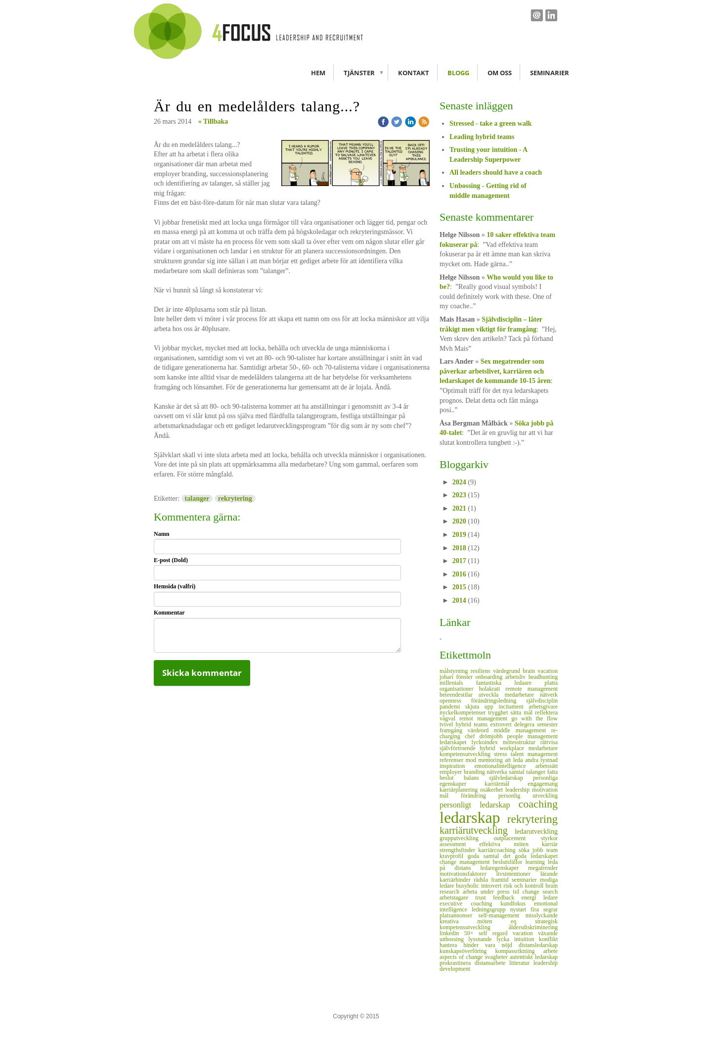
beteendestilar (459, 694)
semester (547, 724)
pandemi (452, 706)
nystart (520, 909)
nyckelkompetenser (464, 712)
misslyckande (542, 915)
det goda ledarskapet (530, 856)
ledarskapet (456, 742)
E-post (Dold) (171, 560)
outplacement (517, 838)
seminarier (526, 879)
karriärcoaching (498, 850)
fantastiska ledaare (510, 682)
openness (455, 700)
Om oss (500, 72)
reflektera (546, 712)
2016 (459, 574)
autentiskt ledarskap (534, 956)
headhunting (543, 676)
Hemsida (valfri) (174, 586)
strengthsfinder (459, 850)
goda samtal (485, 856)
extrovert (502, 724)
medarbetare (543, 748)
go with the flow (534, 718)
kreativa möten (475, 921)
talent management (534, 754)
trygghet (499, 712)
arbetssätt (546, 765)
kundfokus (517, 903)
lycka (505, 939)
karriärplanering (460, 789)
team (552, 850)
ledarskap (473, 817)
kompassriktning (519, 951)
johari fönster (458, 676)
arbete (550, 951)
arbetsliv (517, 676)
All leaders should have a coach (495, 172)
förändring (479, 795)
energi (532, 897)
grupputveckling (467, 838)
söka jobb (532, 850)
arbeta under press (488, 891)
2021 (459, 508)
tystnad (549, 760)
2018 (459, 548)
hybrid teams (473, 724)
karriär (550, 844)
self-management (502, 915)
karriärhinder (457, 879)
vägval (449, 718)
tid (517, 891)
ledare (550, 897)
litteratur (521, 962)
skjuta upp (482, 706)
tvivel (448, 724)
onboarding (490, 676)
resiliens (482, 670)
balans (476, 777)
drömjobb (493, 736)
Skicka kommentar (202, 672)
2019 (459, 534)
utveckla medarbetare (509, 694)
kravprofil (454, 856)
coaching (538, 804)
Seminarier (549, 72)
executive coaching (470, 903)
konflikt (548, 939)
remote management (531, 688)
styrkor (549, 838)
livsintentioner (518, 873)
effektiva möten (510, 844)
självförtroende (460, 748)
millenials (458, 682)
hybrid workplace (504, 748)
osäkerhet (492, 789)
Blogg (458, 72)
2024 (459, 482)
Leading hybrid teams (481, 137)
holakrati (492, 688)
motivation (545, 789)
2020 (459, 521)
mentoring (491, 760)
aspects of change (462, 956)
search (550, 891)
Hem (318, 72)
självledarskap (511, 777)
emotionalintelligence (505, 765)
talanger (197, 498)
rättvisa (549, 742)
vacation (525, 933)
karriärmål (506, 783)
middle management (522, 730)
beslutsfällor (509, 861)
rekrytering (235, 498)
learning (536, 861)
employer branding (463, 771)
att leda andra (522, 760)
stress (502, 754)
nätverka (498, 771)
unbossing (454, 939)
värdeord (481, 730)
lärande (549, 873)
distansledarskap (538, 945)
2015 (459, 587)
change (533, 891)
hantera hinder (462, 945)
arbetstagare (457, 897)
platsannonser (459, 915)
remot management (485, 718)
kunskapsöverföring (467, 951)
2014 (459, 600)
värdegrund (508, 670)
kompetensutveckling (467, 754)
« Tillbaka (213, 121)
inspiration (457, 765)
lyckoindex (487, 742)
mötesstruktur (521, 742)
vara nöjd (502, 945)
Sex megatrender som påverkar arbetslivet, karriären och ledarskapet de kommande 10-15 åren (495, 371)
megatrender (543, 867)
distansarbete (492, 962)
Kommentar (169, 612)
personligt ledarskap (479, 805)
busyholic (468, 885)
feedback (507, 897)
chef (472, 736)
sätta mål (522, 712)
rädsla (482, 879)
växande (548, 933)
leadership (518, 789)
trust (484, 897)
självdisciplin (542, 700)
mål (450, 795)
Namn (161, 533)
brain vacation (540, 670)
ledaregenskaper (504, 867)
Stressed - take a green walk (490, 123)
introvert (492, 885)
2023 (459, 495)
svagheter (497, 956)
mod (471, 760)
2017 (459, 561)
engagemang (543, 783)
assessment (459, 844)
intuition (526, 939)
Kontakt (413, 72)
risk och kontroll (524, 885)
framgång (454, 730)
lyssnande (482, 939)
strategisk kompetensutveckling (499, 924)
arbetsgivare (543, 706)
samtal (517, 771)
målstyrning (455, 670)
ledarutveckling (536, 831)
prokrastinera (457, 962)
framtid (501, 879)
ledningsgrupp (491, 909)
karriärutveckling (477, 830)
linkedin (452, 933)
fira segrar (544, 909)
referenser (452, 760)
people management (532, 736)
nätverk (549, 694)
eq (523, 921)
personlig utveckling (528, 795)
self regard (496, 933)
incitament (513, 706)
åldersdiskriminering (533, 927)
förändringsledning (498, 700)
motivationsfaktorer (468, 873)
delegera (525, 724)
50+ (471, 933)
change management (466, 861)
